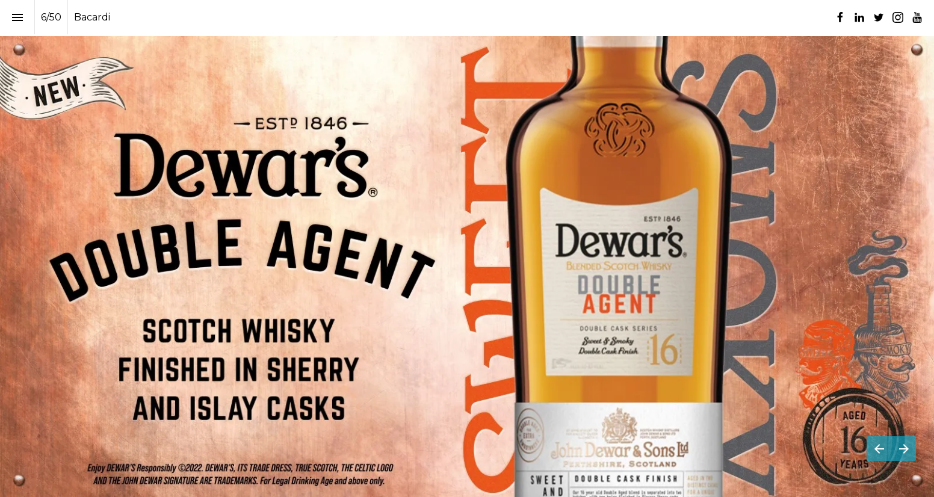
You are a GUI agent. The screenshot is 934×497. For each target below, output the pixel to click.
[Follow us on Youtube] (917, 17)
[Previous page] (879, 448)
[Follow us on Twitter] (878, 17)
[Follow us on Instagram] (897, 17)
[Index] (17, 17)
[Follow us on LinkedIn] (859, 17)
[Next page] (903, 448)
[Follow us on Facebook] (840, 17)
